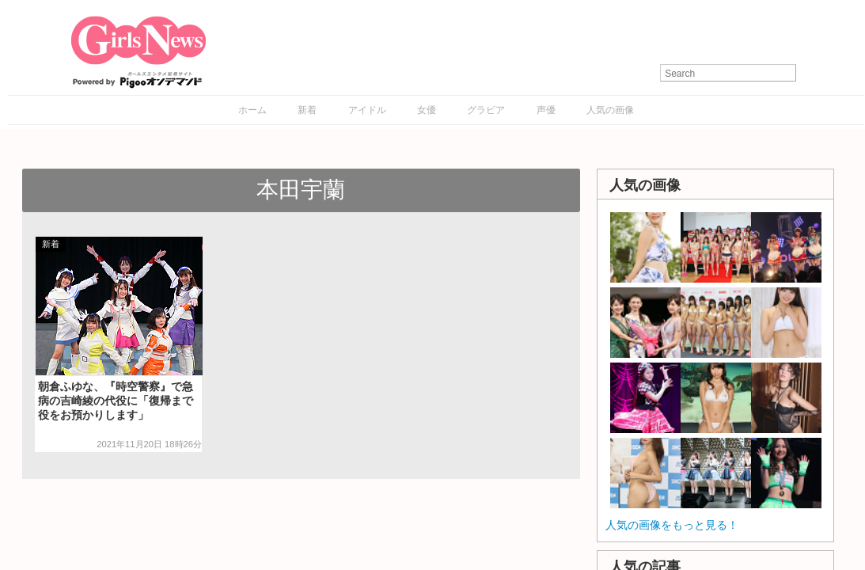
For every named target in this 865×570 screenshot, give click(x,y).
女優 (426, 110)
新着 (307, 110)
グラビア (486, 110)
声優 (546, 110)
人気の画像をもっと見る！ (671, 525)
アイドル (367, 110)
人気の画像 (610, 110)
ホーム (252, 110)
